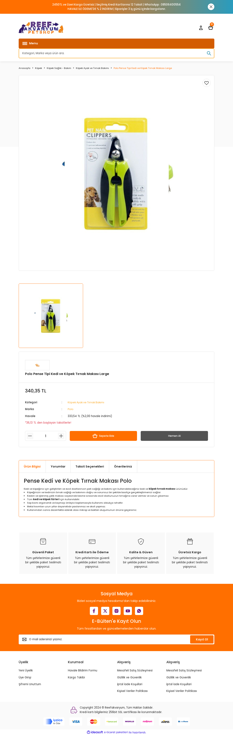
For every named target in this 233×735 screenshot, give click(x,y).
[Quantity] (45, 436)
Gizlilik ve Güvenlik (129, 677)
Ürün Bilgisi (32, 466)
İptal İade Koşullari (129, 684)
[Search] (116, 53)
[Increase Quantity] (61, 436)
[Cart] (210, 27)
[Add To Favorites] (206, 83)
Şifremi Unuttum (30, 684)
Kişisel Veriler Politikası (132, 691)
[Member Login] (200, 27)
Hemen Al (174, 436)
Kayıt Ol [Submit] (202, 639)
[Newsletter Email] (116, 639)
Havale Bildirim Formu (82, 670)
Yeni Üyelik (26, 670)
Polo (71, 409)
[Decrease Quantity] (30, 436)
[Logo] (41, 28)
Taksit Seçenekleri (89, 466)
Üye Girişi (25, 677)
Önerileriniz (123, 466)
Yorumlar (58, 466)
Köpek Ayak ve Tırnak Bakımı (87, 402)
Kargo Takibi (76, 677)
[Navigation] (116, 43)
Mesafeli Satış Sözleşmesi (135, 670)
